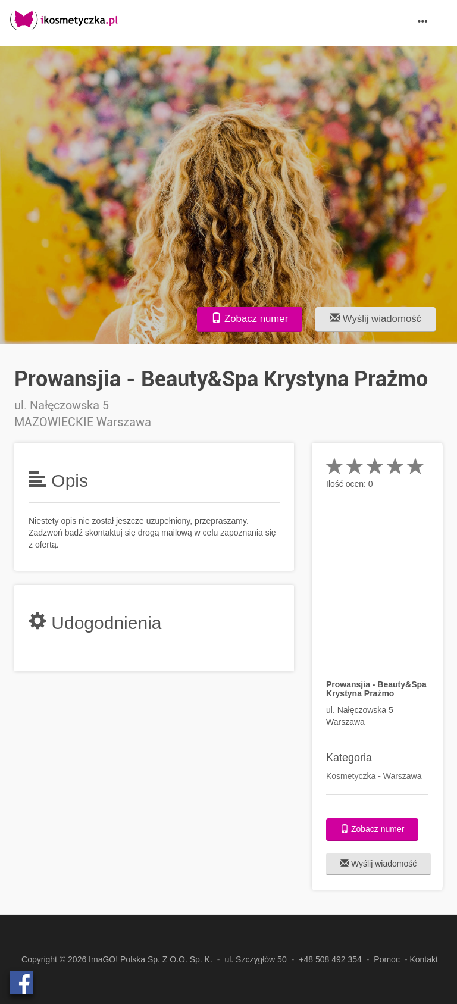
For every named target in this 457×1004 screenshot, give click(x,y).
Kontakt (423, 959)
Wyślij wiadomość (375, 318)
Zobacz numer (249, 318)
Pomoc (387, 959)
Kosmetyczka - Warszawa (374, 776)
